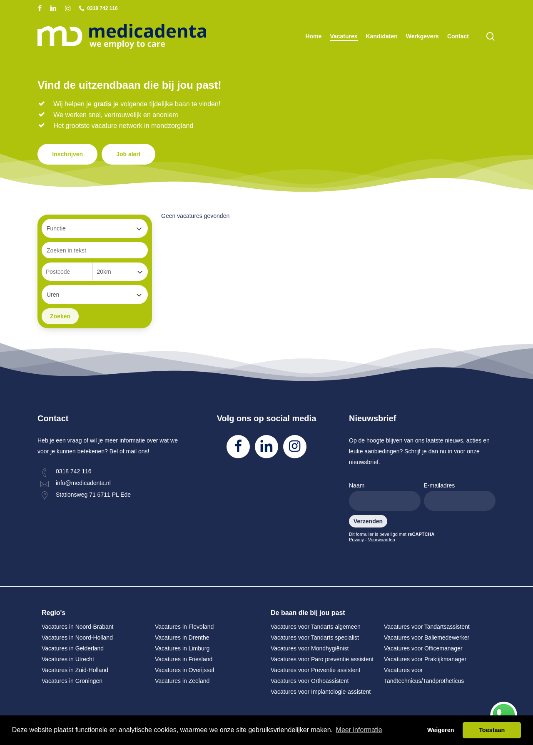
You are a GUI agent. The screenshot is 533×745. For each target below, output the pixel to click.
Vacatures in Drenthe (182, 637)
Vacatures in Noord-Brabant (78, 626)
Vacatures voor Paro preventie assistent (322, 659)
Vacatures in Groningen (72, 681)
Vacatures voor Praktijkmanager (425, 659)
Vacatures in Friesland (183, 659)
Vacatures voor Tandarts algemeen (316, 626)
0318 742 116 (74, 471)
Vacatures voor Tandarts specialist (315, 637)
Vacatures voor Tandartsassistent (427, 626)
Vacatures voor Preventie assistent (315, 670)
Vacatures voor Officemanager (423, 648)
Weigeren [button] (440, 730)
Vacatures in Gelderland (73, 648)
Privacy (356, 539)
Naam (385, 496)
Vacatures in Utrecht (68, 659)
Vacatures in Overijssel (184, 670)
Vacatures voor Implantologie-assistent (321, 691)
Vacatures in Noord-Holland (77, 637)
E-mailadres (460, 496)
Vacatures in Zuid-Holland (75, 670)
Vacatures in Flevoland (184, 626)
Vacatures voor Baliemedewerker (426, 637)
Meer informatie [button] (359, 729)
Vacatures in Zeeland (182, 681)
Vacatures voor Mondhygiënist (310, 648)
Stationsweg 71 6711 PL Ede (93, 494)
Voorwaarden (381, 539)
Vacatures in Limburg (182, 648)
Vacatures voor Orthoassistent (310, 681)
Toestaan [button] (492, 730)
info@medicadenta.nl (83, 483)
